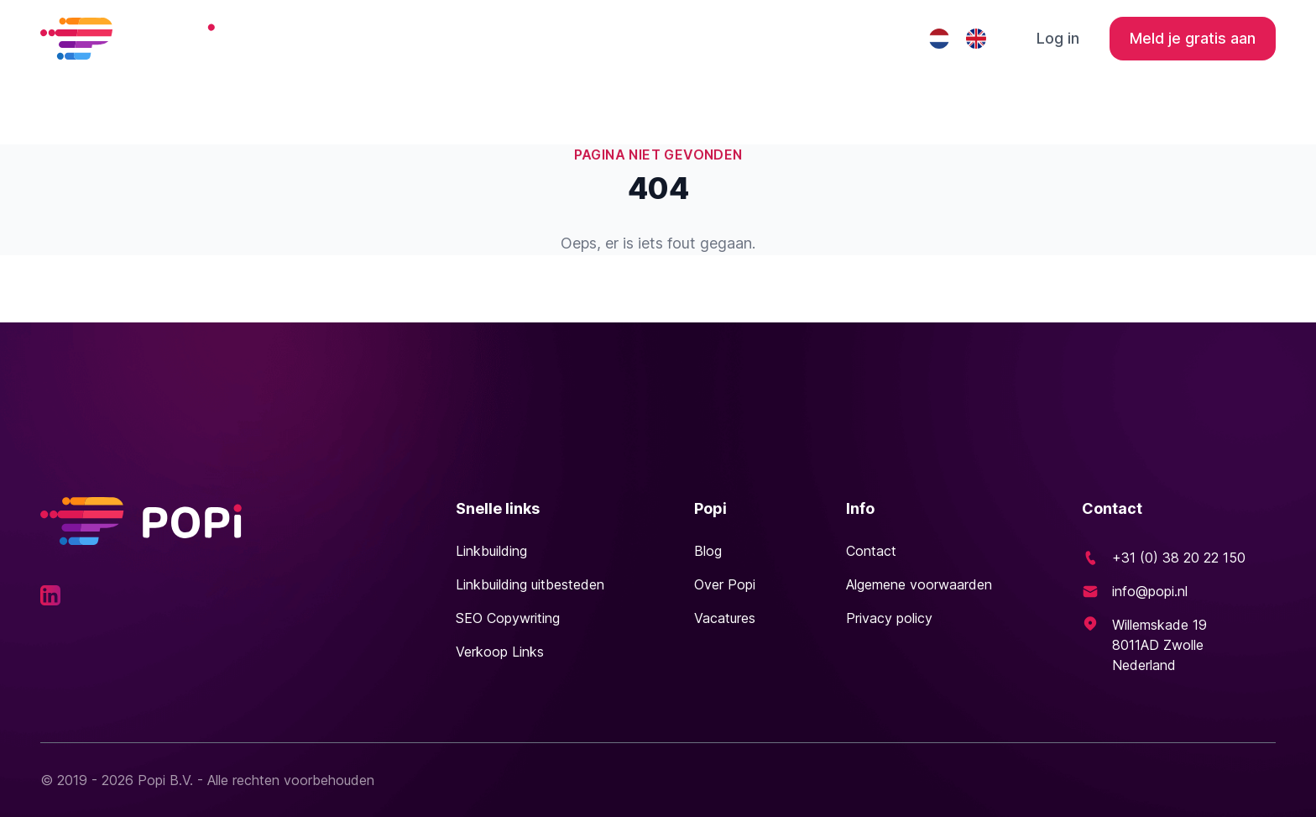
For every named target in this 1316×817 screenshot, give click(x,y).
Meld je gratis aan (1193, 38)
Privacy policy (889, 618)
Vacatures (724, 618)
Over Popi (724, 584)
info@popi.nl (1150, 591)
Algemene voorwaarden (919, 584)
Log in (1058, 38)
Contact (860, 38)
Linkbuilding (535, 38)
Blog (708, 550)
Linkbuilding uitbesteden (704, 38)
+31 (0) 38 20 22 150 (1179, 557)
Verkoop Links (500, 651)
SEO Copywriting (508, 618)
